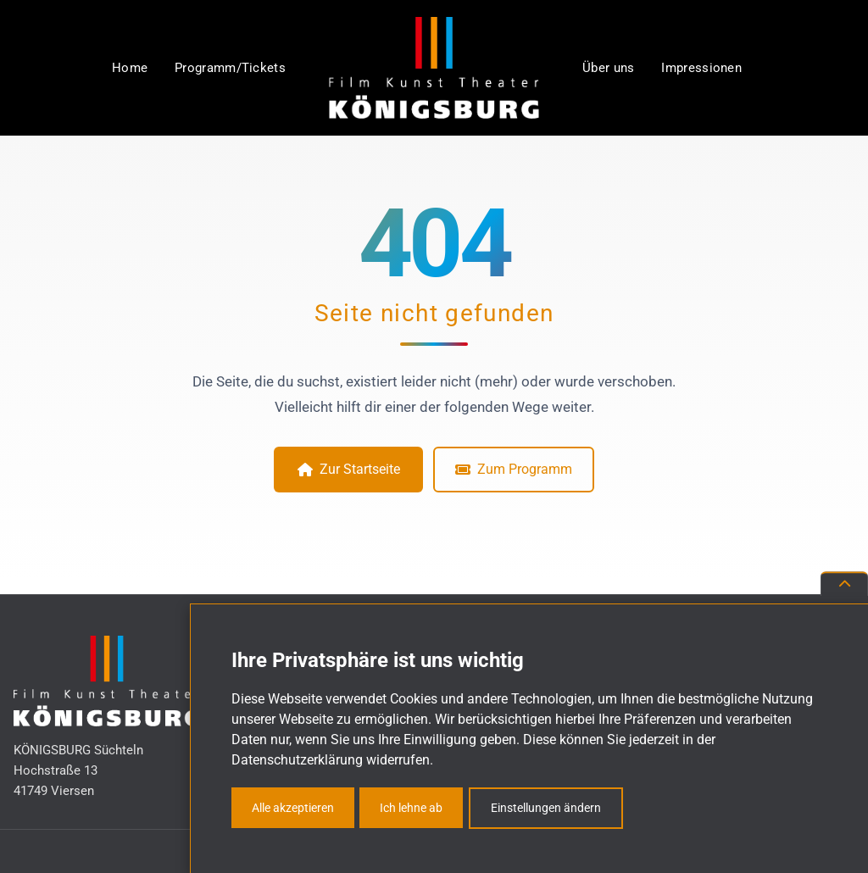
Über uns (608, 67)
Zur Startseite (349, 469)
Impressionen (701, 67)
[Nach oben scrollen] (844, 583)
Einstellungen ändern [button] (546, 808)
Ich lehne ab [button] (411, 808)
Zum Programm (513, 469)
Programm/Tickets (230, 67)
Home (129, 67)
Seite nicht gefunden (434, 313)
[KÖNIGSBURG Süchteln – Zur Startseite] (434, 68)
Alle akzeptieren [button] (293, 808)
